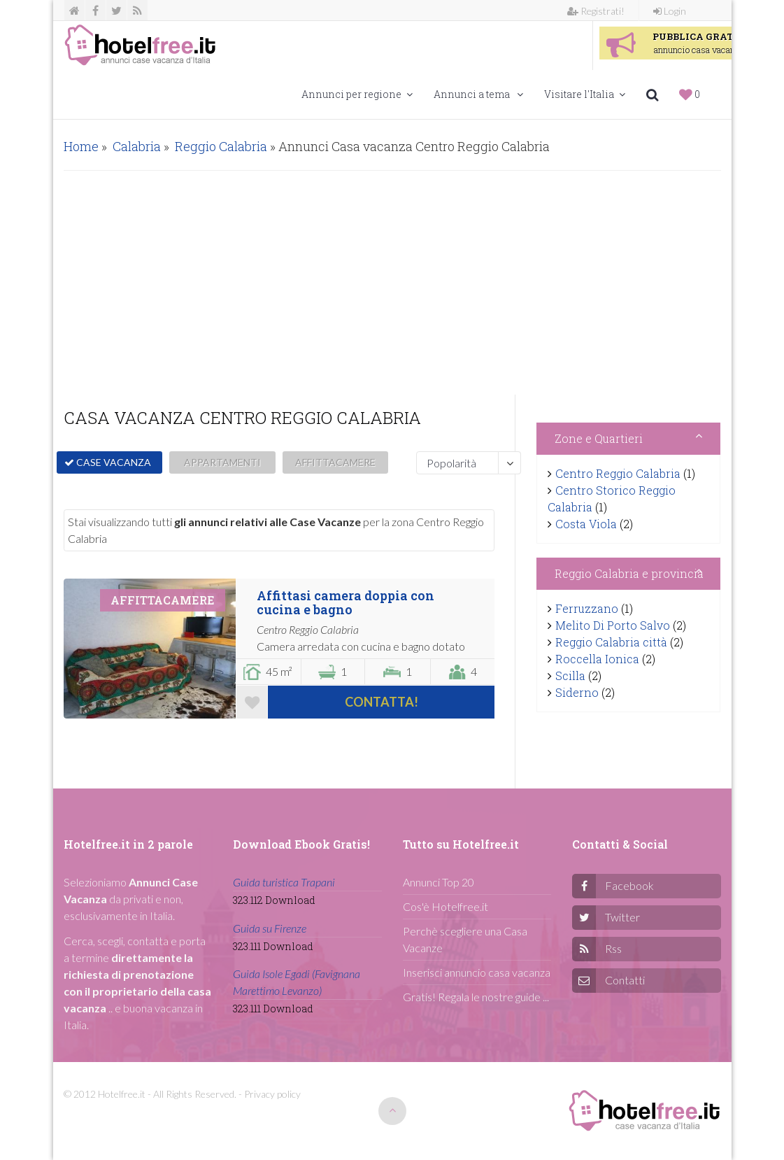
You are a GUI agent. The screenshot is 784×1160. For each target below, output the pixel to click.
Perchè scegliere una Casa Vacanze (465, 939)
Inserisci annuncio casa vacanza (476, 972)
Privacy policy (272, 1094)
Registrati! (596, 11)
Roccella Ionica (597, 658)
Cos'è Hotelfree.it (445, 906)
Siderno (577, 692)
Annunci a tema (478, 94)
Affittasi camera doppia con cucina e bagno (345, 602)
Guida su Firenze (269, 928)
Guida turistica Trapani (284, 882)
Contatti (625, 979)
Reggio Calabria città (611, 642)
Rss (613, 948)
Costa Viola (586, 523)
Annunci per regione (357, 94)
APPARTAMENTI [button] (222, 462)
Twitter (622, 917)
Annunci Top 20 (438, 882)
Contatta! (381, 701)
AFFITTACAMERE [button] (335, 462)
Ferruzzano (586, 608)
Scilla (570, 675)
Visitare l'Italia (584, 94)
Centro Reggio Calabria (617, 473)
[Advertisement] (392, 283)
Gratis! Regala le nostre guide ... (476, 996)
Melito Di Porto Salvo (612, 625)
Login (669, 11)
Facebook (629, 885)
